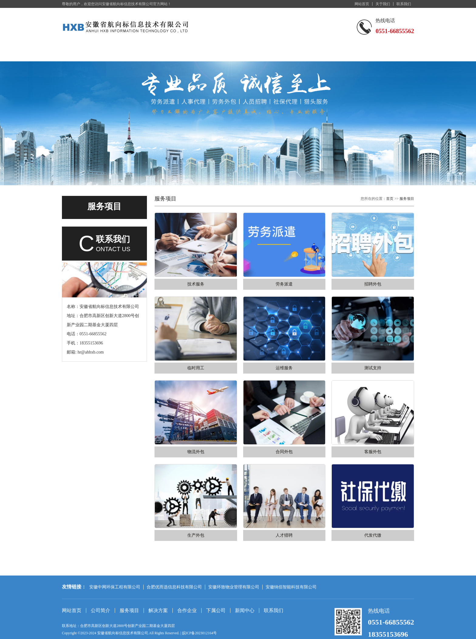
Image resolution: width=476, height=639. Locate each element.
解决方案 (216, 53)
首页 (389, 198)
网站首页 (362, 4)
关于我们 (383, 4)
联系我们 (403, 4)
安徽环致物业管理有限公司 (233, 614)
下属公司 (304, 53)
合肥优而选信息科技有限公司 (174, 614)
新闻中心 (348, 53)
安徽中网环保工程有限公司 (114, 614)
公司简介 (128, 53)
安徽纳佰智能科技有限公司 (291, 614)
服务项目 (172, 53)
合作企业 (260, 53)
